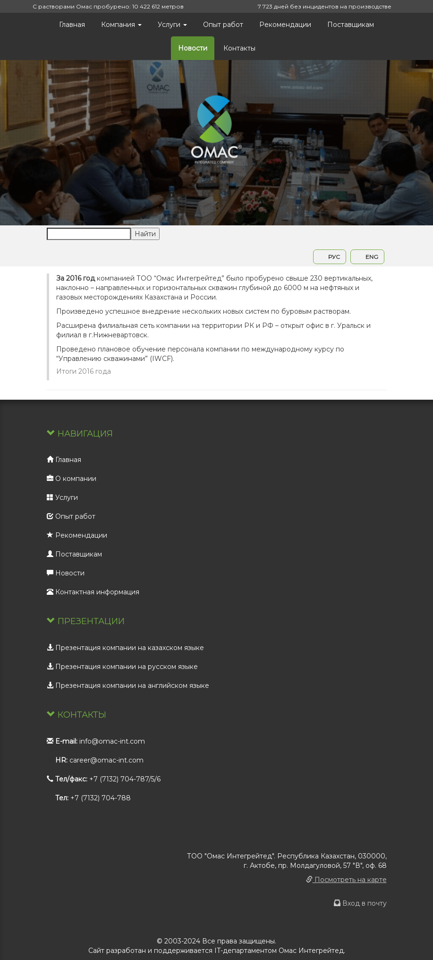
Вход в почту (360, 903)
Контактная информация (93, 592)
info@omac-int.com (112, 741)
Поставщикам (350, 24)
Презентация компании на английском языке (128, 685)
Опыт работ (223, 24)
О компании (71, 478)
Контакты (239, 48)
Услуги (172, 24)
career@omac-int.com (106, 760)
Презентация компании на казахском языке (125, 647)
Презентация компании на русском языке (122, 666)
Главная (72, 24)
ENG (367, 256)
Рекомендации (285, 24)
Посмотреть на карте (346, 879)
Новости (192, 48)
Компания (121, 24)
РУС (329, 256)
